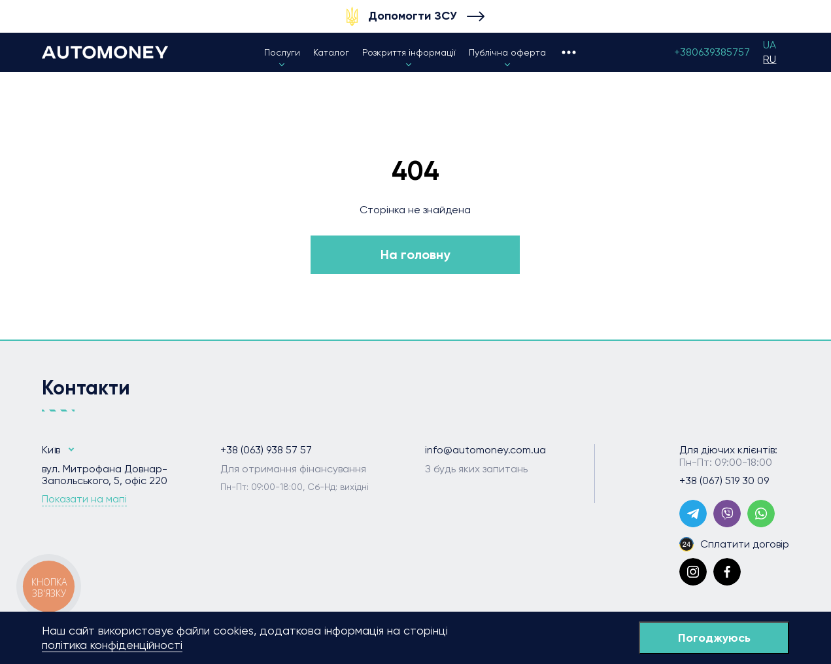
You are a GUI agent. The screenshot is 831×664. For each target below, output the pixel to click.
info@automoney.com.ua (485, 450)
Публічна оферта (507, 52)
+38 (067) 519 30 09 (724, 481)
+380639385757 (712, 52)
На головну (415, 254)
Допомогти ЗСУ (412, 16)
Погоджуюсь (714, 638)
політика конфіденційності (112, 645)
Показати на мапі (84, 499)
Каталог (331, 52)
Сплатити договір (734, 544)
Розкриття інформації (409, 52)
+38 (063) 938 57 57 (266, 450)
